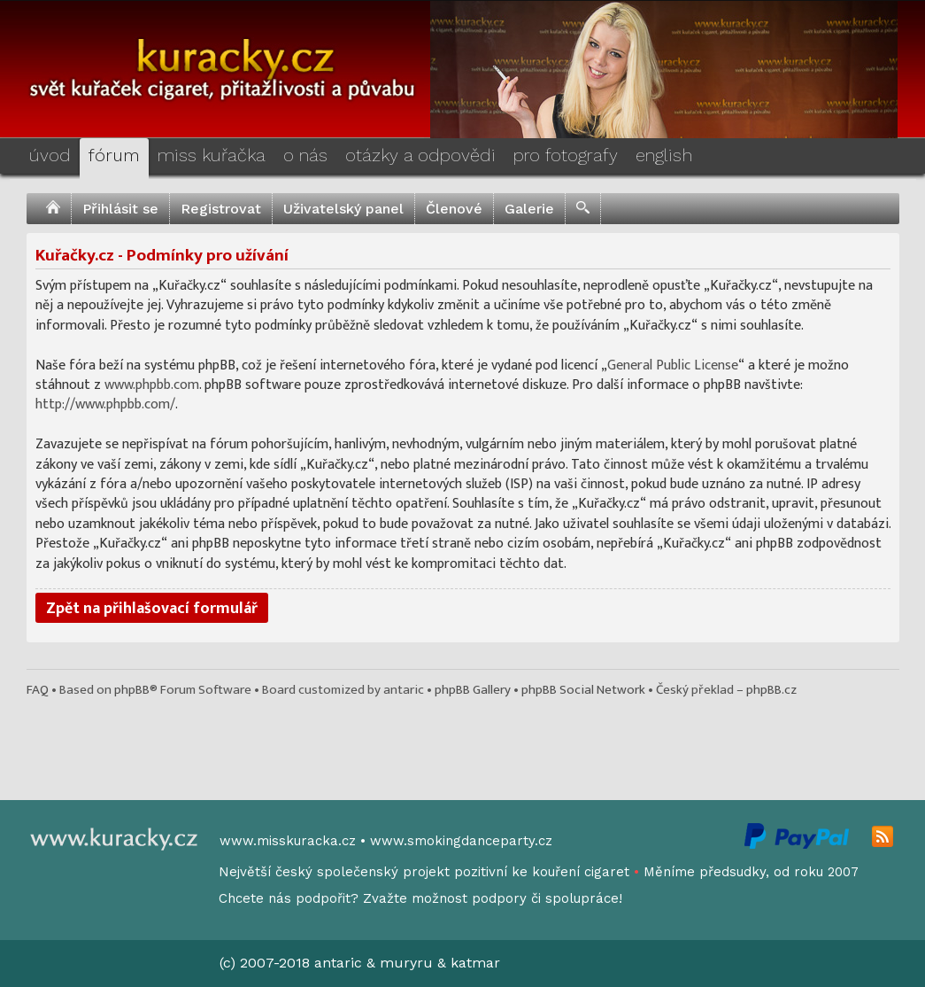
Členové (454, 208)
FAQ (38, 690)
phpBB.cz (771, 690)
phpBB (132, 690)
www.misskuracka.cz (288, 841)
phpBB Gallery (473, 690)
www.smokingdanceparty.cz (461, 841)
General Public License (672, 365)
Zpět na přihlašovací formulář (152, 608)
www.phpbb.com (151, 385)
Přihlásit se (120, 208)
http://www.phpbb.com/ (105, 404)
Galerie (529, 208)
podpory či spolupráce (545, 898)
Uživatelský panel (343, 208)
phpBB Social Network (583, 690)
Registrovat (221, 208)
